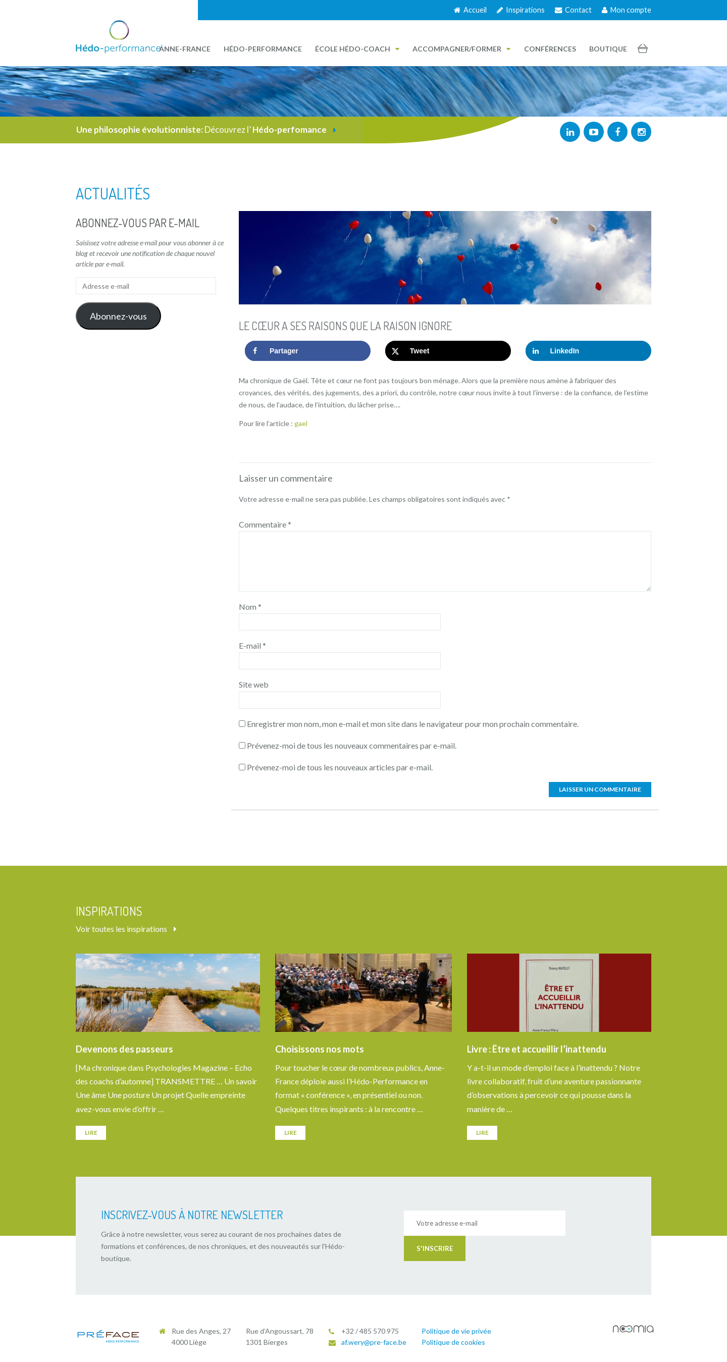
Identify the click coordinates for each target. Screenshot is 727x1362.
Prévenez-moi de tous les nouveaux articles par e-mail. (340, 767)
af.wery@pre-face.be (373, 1342)
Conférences (550, 48)
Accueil (470, 10)
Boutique (608, 48)
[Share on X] (448, 351)
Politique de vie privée (456, 1331)
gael (300, 423)
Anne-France (185, 48)
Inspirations (521, 10)
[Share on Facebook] (308, 351)
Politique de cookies (453, 1342)
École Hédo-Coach (357, 48)
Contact (573, 10)
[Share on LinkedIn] (588, 351)
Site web (254, 684)
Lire (91, 1132)
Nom (250, 606)
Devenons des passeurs (124, 1049)
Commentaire (265, 524)
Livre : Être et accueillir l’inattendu (536, 1049)
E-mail (252, 645)
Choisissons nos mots (319, 1049)
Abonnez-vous (118, 316)
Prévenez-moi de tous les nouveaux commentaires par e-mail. (351, 745)
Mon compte (626, 10)
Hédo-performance (263, 48)
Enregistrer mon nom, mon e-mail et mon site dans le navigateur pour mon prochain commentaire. (413, 723)
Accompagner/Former (461, 48)
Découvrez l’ (206, 129)
